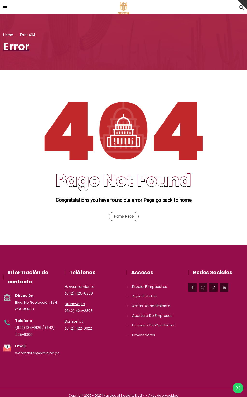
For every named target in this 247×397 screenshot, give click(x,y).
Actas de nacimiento (151, 305)
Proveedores (143, 335)
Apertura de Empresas (152, 315)
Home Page (124, 216)
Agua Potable (144, 296)
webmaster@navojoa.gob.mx (41, 352)
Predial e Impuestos (149, 286)
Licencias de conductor (153, 325)
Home (8, 35)
